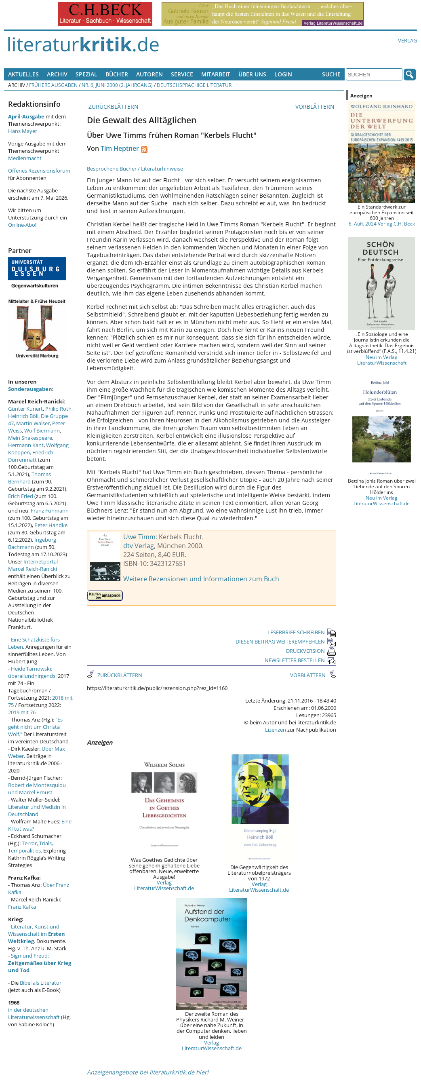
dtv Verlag (138, 545)
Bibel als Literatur (40, 982)
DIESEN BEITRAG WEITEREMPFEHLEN (286, 641)
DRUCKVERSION (311, 650)
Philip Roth (58, 408)
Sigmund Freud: (39, 963)
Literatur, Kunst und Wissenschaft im (36, 934)
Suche (331, 74)
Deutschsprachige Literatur (194, 85)
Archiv (57, 74)
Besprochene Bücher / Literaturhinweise (135, 168)
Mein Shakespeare (30, 437)
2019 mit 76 (22, 712)
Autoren (149, 74)
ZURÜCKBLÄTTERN (113, 106)
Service (182, 74)
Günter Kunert (25, 408)
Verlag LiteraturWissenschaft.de (164, 885)
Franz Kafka (22, 906)
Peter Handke (50, 525)
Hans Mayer (22, 131)
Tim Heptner (120, 148)
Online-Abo (21, 224)
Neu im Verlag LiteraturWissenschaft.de (382, 500)
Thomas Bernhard (29, 478)
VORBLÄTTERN (315, 106)
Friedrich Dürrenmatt (30, 456)
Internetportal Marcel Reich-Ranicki (33, 565)
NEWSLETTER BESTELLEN (300, 660)
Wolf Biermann (42, 430)
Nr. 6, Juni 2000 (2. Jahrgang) (117, 85)
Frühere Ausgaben (53, 85)
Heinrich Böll (23, 416)
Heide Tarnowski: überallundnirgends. (32, 672)
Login (283, 74)
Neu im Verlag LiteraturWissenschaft (381, 360)
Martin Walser (33, 423)
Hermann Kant (26, 445)
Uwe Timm (139, 536)
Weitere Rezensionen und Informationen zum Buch (201, 578)
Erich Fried (20, 496)
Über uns (252, 74)
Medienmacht (25, 158)
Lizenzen (275, 729)
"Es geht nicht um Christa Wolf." (35, 727)
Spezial (86, 74)
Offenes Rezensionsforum (39, 170)
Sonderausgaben (30, 389)
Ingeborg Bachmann (32, 543)
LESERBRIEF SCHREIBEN (301, 632)
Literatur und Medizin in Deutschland (37, 810)
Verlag (407, 40)
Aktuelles (23, 74)
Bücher (116, 74)
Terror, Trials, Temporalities (30, 847)
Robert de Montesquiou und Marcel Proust (37, 788)
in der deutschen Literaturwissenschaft (34, 1013)
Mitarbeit (215, 74)
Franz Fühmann (50, 510)
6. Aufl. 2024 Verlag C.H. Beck (382, 223)
